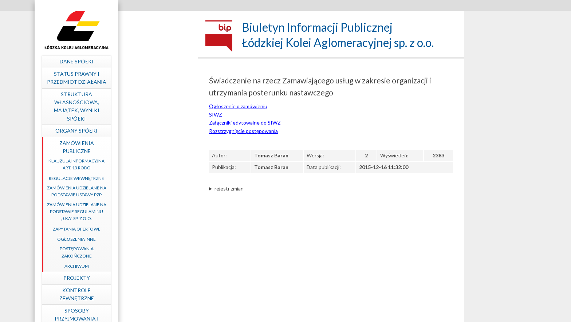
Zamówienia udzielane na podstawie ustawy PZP (152, 191)
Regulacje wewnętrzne (152, 178)
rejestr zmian (229, 188)
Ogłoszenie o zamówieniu (238, 106)
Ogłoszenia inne (152, 239)
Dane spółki (153, 61)
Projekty (152, 278)
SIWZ (215, 114)
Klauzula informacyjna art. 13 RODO (153, 164)
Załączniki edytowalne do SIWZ (245, 122)
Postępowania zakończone (153, 252)
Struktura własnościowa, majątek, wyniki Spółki (153, 106)
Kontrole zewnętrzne (152, 294)
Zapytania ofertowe (153, 229)
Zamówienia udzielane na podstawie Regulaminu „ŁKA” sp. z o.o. (152, 211)
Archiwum (153, 266)
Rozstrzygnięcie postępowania (243, 131)
